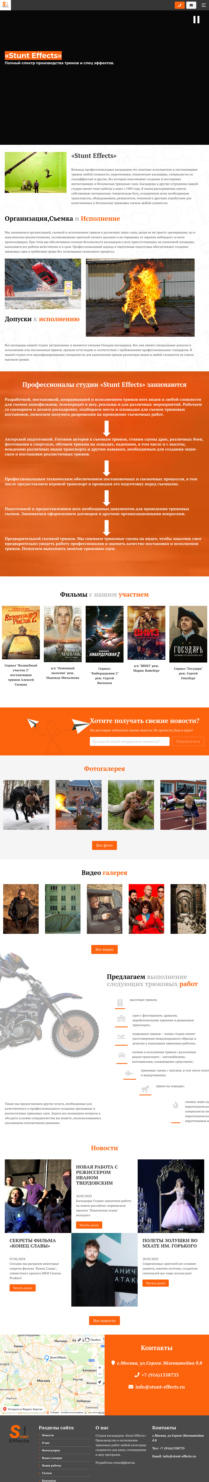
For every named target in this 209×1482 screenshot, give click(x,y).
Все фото (104, 853)
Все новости (104, 1320)
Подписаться (188, 741)
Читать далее (22, 1288)
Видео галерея (52, 1458)
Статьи (47, 1473)
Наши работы (51, 1465)
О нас (46, 1443)
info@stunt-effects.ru (157, 1387)
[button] (204, 5)
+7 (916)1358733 (157, 1375)
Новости (48, 1435)
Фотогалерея (51, 1450)
